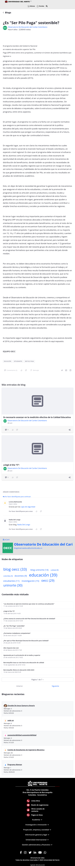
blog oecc (15, 569)
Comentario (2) (10, 370)
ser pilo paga (29, 361)
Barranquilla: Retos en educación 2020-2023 (18, 670)
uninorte (12, 585)
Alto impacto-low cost (11, 648)
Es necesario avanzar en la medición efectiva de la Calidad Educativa (37, 417)
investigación (30, 580)
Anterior (19, 686)
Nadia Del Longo (14, 520)
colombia (8, 576)
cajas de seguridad (28, 507)
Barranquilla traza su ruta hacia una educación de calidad (23, 663)
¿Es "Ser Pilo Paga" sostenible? (14, 626)
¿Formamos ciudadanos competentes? (16, 633)
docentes (21, 575)
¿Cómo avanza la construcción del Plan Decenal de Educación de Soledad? (29, 619)
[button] (47, 6)
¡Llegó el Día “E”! (11, 465)
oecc (47, 580)
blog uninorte (39, 569)
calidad (55, 570)
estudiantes (18, 361)
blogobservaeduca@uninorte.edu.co (28, 548)
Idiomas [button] (31, 6)
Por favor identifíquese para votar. (21, 511)
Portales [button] (40, 6)
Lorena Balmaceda (15, 502)
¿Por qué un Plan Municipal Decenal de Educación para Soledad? (26, 641)
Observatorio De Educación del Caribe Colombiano (27, 27)
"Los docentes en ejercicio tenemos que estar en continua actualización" (28, 604)
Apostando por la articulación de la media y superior (21, 655)
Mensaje (35, 370)
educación (7, 361)
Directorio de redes (37, 858)
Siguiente (55, 686)
